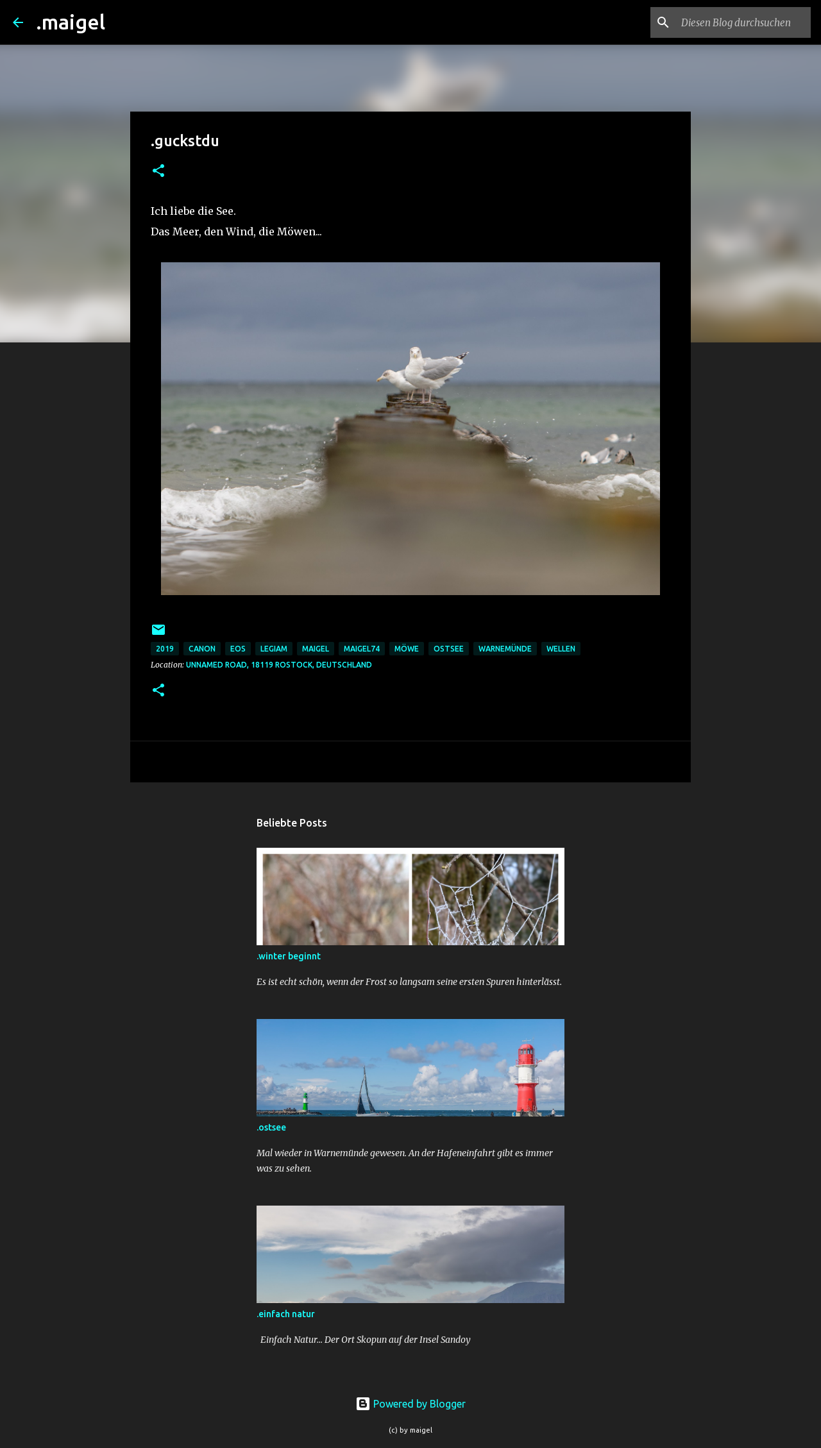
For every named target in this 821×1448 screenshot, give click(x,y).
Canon (202, 648)
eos (238, 648)
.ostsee (271, 1127)
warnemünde (505, 648)
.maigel (70, 21)
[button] (158, 171)
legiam (273, 648)
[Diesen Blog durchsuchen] (743, 22)
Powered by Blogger (410, 1404)
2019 (165, 648)
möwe (406, 648)
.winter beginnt (289, 956)
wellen (560, 648)
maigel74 (362, 648)
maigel (315, 648)
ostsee (449, 648)
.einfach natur (286, 1314)
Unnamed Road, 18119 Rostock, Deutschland (279, 665)
